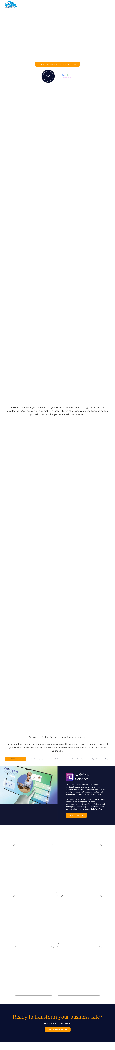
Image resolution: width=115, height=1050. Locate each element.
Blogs (87, 4)
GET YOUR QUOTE (57, 1030)
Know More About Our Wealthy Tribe (57, 64)
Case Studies (77, 4)
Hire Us (94, 4)
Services (67, 4)
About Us (57, 4)
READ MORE (76, 816)
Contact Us (103, 4)
